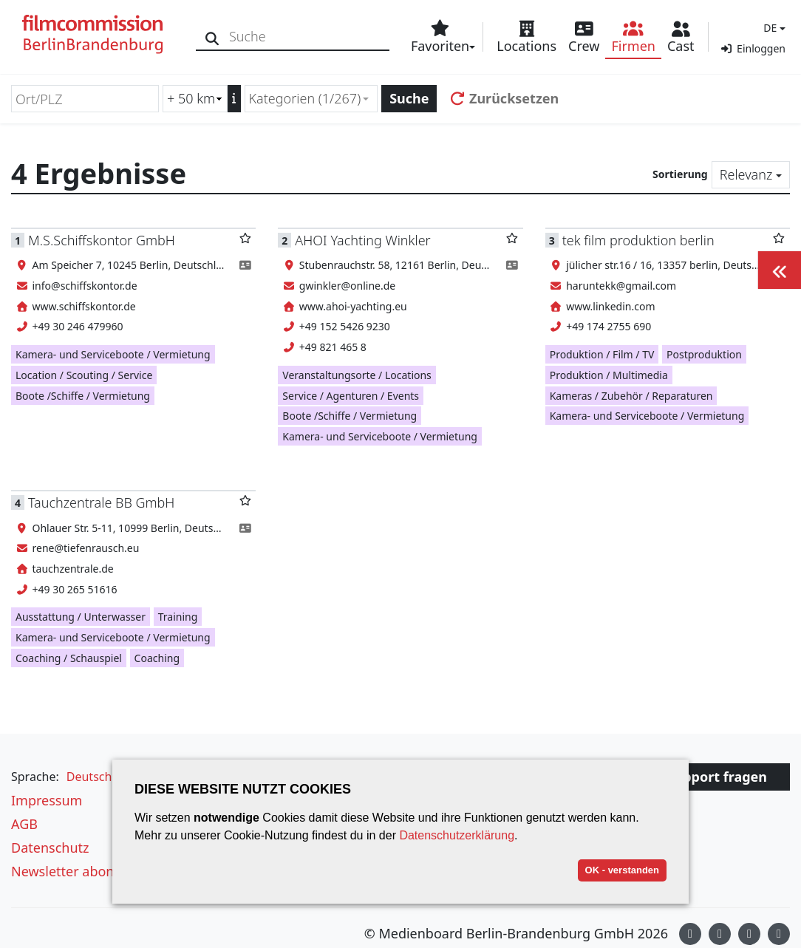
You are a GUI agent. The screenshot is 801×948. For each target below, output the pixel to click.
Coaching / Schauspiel (69, 658)
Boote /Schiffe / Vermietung (83, 396)
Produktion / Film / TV (602, 354)
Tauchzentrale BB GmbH (101, 502)
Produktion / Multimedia (609, 375)
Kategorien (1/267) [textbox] (305, 98)
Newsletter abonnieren (82, 871)
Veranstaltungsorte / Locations (357, 375)
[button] (772, 27)
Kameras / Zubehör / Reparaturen (631, 396)
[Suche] (212, 37)
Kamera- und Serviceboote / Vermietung (113, 354)
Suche (409, 98)
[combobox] (311, 98)
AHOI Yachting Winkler (362, 240)
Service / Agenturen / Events (350, 396)
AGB (24, 824)
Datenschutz (50, 847)
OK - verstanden (622, 870)
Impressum (46, 800)
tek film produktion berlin (638, 240)
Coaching (157, 658)
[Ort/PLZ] (85, 98)
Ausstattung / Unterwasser (81, 617)
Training (178, 617)
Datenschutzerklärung (456, 835)
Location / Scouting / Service (84, 375)
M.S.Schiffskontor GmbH (101, 240)
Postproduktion (704, 354)
